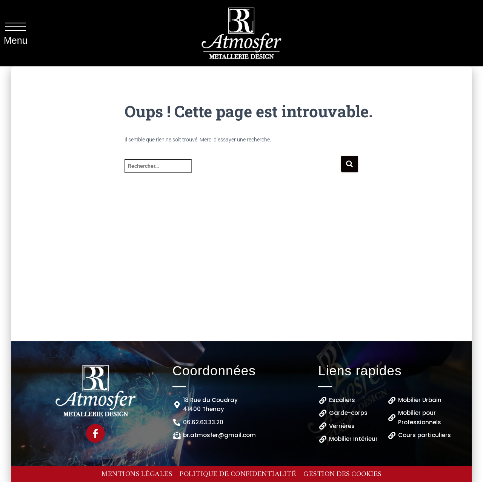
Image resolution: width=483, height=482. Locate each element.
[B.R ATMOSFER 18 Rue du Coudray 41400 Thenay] (241, 275)
